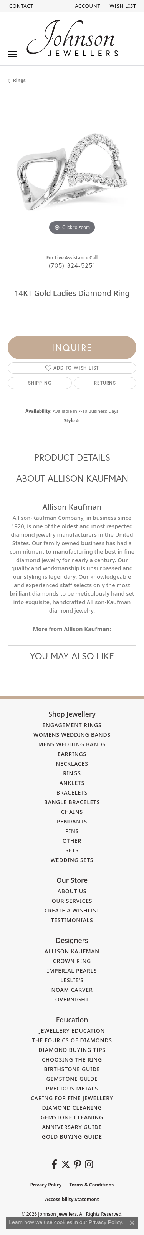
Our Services (72, 900)
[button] (86, 6)
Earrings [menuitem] (72, 754)
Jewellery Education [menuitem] (72, 1030)
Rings (19, 80)
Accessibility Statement (72, 1199)
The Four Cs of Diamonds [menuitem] (72, 1040)
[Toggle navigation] (12, 54)
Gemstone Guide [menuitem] (72, 1078)
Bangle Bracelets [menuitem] (72, 802)
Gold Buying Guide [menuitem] (72, 1136)
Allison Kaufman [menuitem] (72, 951)
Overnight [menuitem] (72, 999)
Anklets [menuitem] (72, 782)
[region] (72, 172)
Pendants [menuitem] (72, 821)
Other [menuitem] (72, 840)
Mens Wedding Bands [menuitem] (72, 744)
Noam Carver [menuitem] (72, 989)
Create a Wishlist (72, 910)
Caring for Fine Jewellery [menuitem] (72, 1098)
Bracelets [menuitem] (72, 792)
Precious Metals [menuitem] (72, 1088)
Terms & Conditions (91, 1184)
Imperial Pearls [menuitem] (72, 970)
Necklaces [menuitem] (72, 763)
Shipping (39, 383)
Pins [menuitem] (72, 831)
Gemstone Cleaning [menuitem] (72, 1117)
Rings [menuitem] (72, 773)
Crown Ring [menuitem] (72, 960)
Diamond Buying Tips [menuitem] (72, 1050)
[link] (20, 6)
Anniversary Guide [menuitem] (72, 1127)
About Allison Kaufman (72, 478)
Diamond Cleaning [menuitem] (72, 1107)
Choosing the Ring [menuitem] (72, 1059)
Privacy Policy (46, 1184)
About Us (72, 891)
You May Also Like (72, 656)
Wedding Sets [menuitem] (72, 860)
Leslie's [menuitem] (72, 980)
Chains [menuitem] (72, 811)
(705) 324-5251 (72, 265)
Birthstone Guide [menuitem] (72, 1069)
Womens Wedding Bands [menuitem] (72, 734)
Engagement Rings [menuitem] (71, 725)
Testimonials (72, 920)
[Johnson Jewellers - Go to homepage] (72, 37)
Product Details (72, 457)
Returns (105, 383)
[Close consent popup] (132, 1222)
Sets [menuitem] (71, 850)
